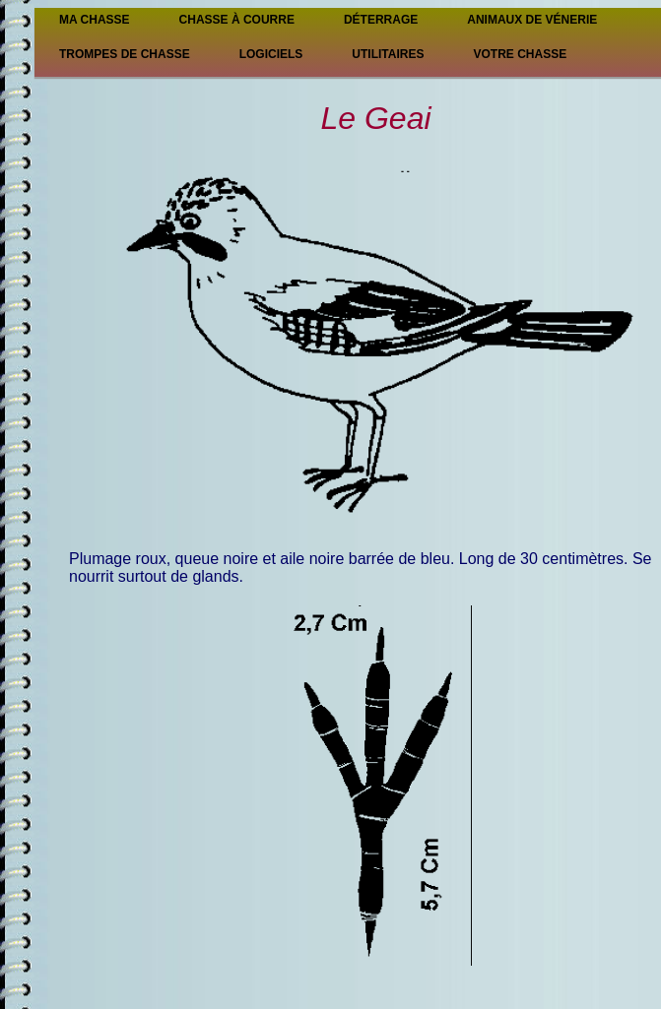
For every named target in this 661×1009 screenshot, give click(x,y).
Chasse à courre (237, 20)
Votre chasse (519, 54)
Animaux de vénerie (532, 20)
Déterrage (381, 20)
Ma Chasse (94, 20)
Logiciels (271, 54)
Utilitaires (388, 54)
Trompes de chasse (124, 54)
